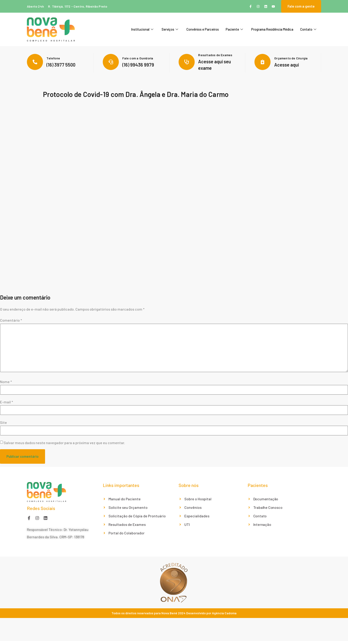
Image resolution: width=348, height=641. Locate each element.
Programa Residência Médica (272, 29)
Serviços (169, 29)
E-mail (6, 402)
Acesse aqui (286, 64)
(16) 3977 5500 (60, 64)
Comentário (11, 320)
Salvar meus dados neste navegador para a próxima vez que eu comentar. (64, 443)
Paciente (233, 29)
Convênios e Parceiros (202, 29)
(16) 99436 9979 (138, 64)
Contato (308, 29)
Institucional (142, 29)
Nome (6, 382)
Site (3, 422)
